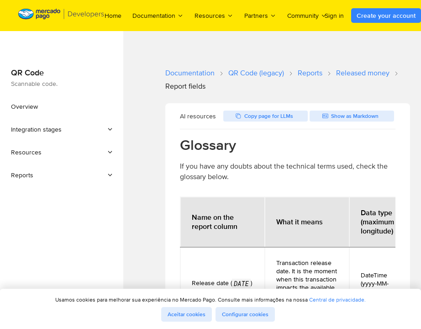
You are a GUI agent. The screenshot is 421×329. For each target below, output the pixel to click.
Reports (310, 73)
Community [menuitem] (307, 15)
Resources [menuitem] (214, 15)
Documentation (190, 73)
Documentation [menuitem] (158, 15)
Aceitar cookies (186, 314)
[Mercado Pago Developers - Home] (61, 16)
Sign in (334, 15)
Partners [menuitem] (260, 15)
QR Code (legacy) (256, 73)
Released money (362, 73)
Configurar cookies (245, 314)
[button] (61, 129)
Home (113, 15)
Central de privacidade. (337, 299)
